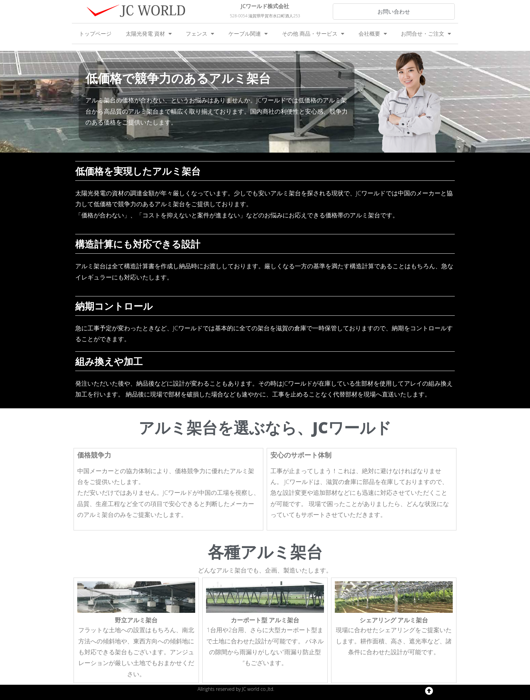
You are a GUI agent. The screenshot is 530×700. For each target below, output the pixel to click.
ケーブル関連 (248, 33)
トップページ (95, 33)
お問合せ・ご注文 (426, 33)
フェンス (200, 33)
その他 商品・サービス (313, 33)
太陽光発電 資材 (149, 33)
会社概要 (373, 33)
